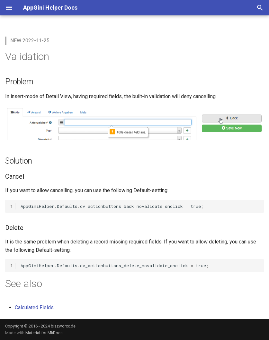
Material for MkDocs (44, 332)
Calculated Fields (34, 307)
